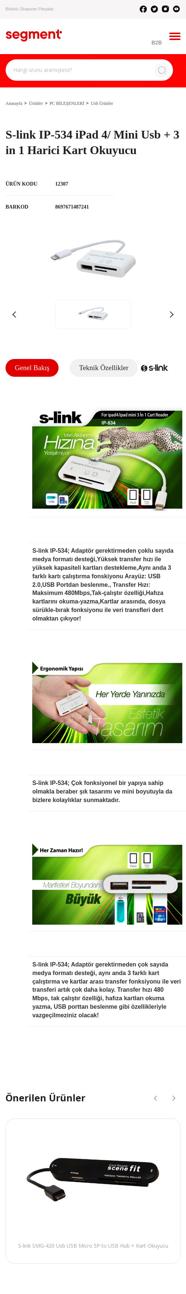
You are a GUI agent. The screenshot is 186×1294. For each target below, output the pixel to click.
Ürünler (36, 103)
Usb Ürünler (102, 103)
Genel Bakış (32, 368)
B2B (157, 42)
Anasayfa (14, 103)
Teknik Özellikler (103, 368)
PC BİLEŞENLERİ (67, 103)
